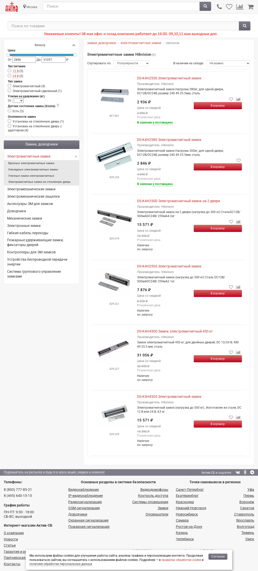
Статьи (10, 545)
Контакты (12, 564)
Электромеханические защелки (33, 196)
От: (10, 100)
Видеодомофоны (154, 490)
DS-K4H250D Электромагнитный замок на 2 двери (178, 201)
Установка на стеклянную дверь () (38, 121)
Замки (163, 508)
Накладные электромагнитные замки (33, 169)
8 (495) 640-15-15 (18, 496)
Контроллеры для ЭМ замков (31, 252)
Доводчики (16, 211)
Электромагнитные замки (28, 156)
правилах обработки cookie (181, 560)
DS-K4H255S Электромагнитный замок (169, 78)
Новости (11, 539)
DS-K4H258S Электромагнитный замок (169, 140)
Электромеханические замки (31, 189)
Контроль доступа (153, 496)
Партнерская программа (24, 558)
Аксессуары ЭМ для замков (30, 204)
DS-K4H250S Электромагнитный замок (169, 266)
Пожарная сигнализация (89, 527)
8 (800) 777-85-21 (18, 490)
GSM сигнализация (84, 508)
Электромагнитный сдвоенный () (37, 91)
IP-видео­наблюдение (85, 496)
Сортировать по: (99, 63)
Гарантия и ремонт (19, 552)
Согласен (218, 556)
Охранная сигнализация (88, 520)
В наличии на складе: (188, 63)
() (18, 71)
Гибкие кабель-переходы (27, 233)
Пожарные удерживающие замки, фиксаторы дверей (35, 242)
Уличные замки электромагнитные (31, 175)
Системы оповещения (150, 502)
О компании (14, 533)
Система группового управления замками (34, 273)
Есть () (18, 111)
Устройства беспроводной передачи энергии (37, 261)
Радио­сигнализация (85, 502)
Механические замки (24, 218)
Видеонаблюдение (83, 490)
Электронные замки (24, 226)
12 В (16, 71)
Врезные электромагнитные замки (31, 163)
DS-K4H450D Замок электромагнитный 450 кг (175, 331)
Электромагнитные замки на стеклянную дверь (39, 182)
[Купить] (218, 105)
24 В (16, 76)
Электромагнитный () (29, 86)
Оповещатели (157, 514)
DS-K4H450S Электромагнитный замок (169, 397)
